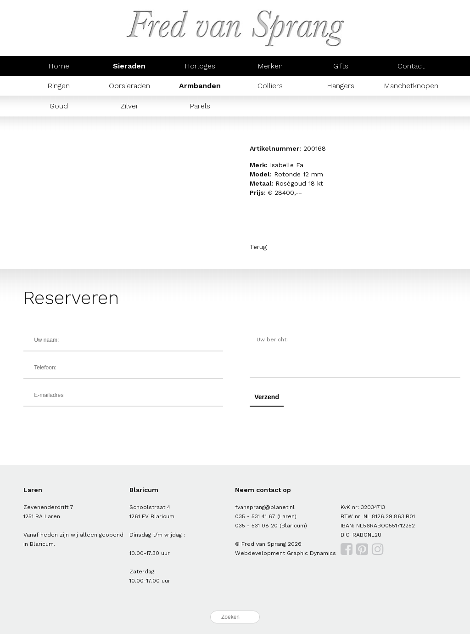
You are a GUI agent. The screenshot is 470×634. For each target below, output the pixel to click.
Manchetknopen (411, 85)
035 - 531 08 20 (256, 525)
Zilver (129, 106)
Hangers (340, 85)
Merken (270, 66)
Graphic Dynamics (311, 553)
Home (58, 66)
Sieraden (129, 66)
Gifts (340, 66)
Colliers (270, 85)
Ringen (58, 85)
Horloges (200, 66)
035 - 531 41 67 (255, 516)
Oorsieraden (129, 85)
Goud (59, 106)
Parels (200, 106)
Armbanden (200, 85)
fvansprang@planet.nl (265, 507)
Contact (411, 66)
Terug (258, 246)
